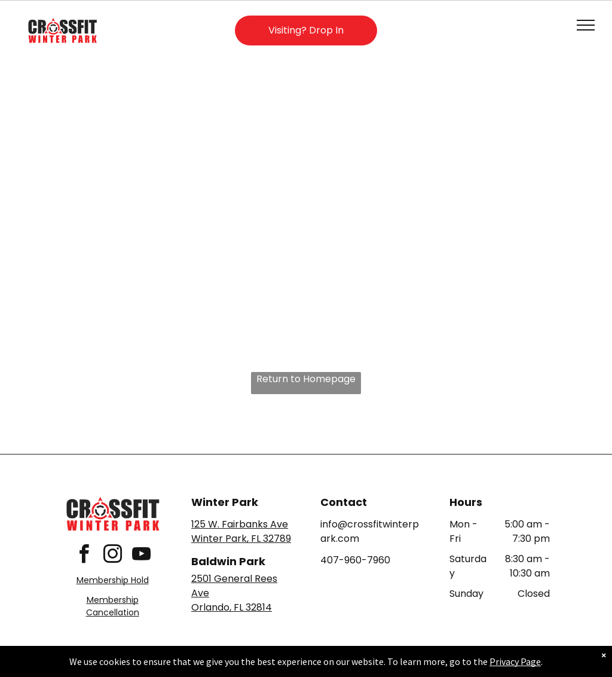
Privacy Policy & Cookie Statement (231, 665)
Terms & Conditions (405, 665)
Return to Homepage (306, 379)
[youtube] (141, 556)
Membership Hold (112, 580)
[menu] (585, 25)
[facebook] (83, 556)
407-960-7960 (355, 560)
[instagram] (112, 556)
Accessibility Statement (330, 665)
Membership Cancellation (112, 606)
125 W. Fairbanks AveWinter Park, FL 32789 (241, 531)
